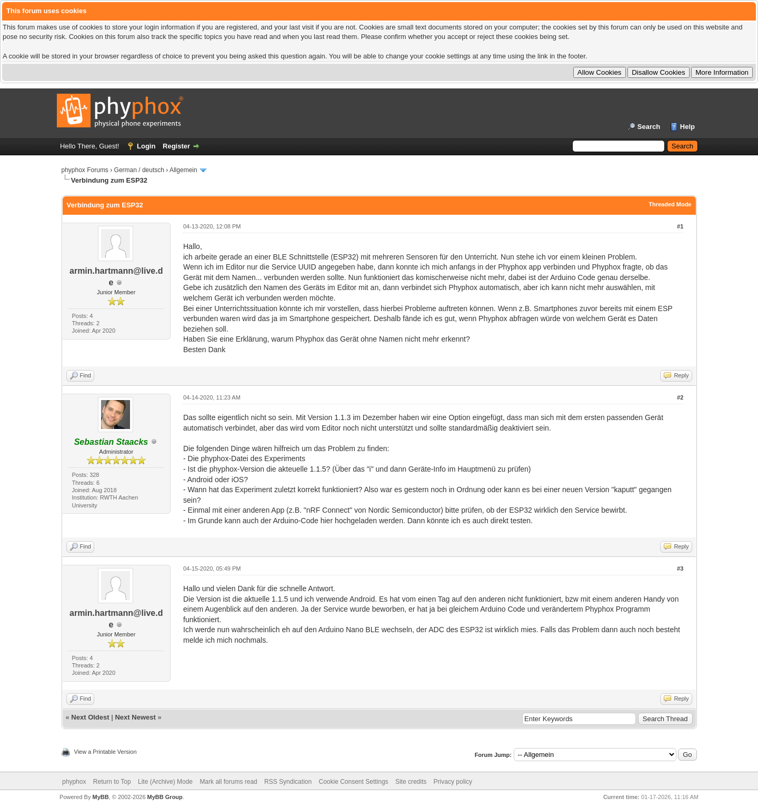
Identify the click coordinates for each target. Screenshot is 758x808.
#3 (680, 568)
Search (648, 127)
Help (687, 127)
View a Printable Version (105, 752)
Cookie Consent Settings (353, 781)
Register (176, 146)
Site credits (410, 781)
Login (146, 146)
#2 (680, 397)
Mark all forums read (228, 781)
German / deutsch (139, 170)
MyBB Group (165, 797)
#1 (680, 226)
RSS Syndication (288, 781)
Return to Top (112, 781)
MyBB (100, 797)
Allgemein (183, 170)
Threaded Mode (670, 204)
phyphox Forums (85, 170)
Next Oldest (90, 717)
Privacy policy (453, 781)
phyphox (74, 781)
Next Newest (135, 717)
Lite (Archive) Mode (165, 781)
